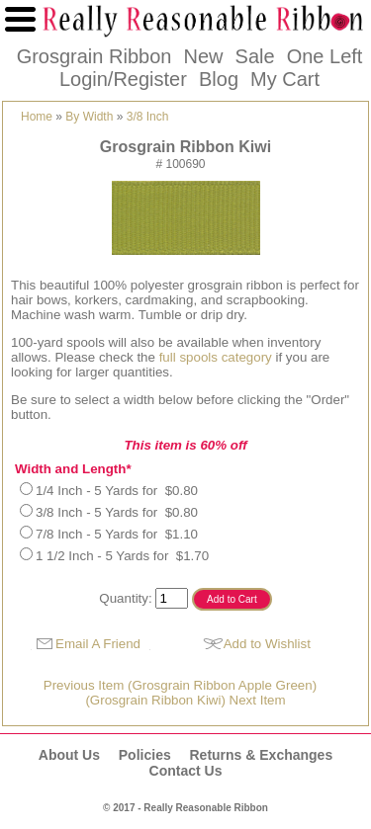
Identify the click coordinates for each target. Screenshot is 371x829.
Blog (218, 79)
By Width (89, 117)
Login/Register (123, 79)
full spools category (217, 357)
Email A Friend (97, 643)
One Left (325, 56)
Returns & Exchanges (260, 755)
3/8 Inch (148, 117)
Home (36, 117)
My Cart (285, 79)
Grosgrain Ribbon (94, 56)
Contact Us (186, 771)
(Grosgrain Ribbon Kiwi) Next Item (185, 700)
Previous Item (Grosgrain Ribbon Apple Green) (180, 685)
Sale (255, 56)
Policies (145, 755)
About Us (69, 755)
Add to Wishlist (267, 643)
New (203, 56)
